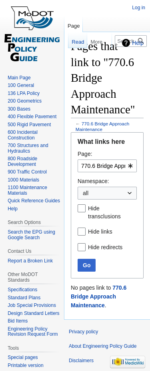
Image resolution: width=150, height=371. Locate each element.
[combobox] (107, 165)
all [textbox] (85, 193)
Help (138, 43)
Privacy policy (83, 332)
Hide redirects (105, 247)
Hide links (100, 231)
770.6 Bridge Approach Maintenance (103, 126)
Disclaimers (81, 360)
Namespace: (93, 181)
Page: (85, 154)
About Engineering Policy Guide (102, 346)
